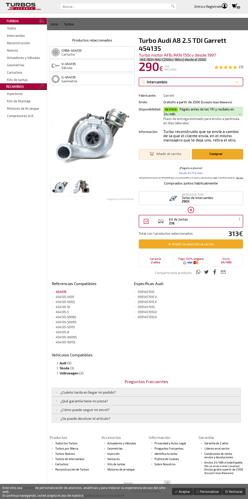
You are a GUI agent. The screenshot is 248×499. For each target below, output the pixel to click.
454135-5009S (66, 322)
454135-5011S (65, 327)
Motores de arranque (121, 469)
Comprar (217, 154)
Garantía (206, 437)
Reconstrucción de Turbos (72, 469)
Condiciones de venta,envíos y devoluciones (218, 455)
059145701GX (147, 317)
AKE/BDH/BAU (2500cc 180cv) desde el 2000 (173, 59)
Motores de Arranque (23, 108)
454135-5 (62, 312)
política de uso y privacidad (104, 495)
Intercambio (16, 35)
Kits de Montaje (18, 101)
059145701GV (147, 312)
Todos (11, 28)
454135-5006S (66, 317)
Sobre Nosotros (165, 464)
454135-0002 (65, 302)
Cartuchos (14, 72)
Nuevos (12, 50)
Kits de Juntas (17, 80)
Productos (58, 437)
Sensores (113, 459)
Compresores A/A (20, 116)
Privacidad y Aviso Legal (170, 443)
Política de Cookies (166, 459)
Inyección (113, 453)
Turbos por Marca (66, 448)
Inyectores (15, 94)
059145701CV (147, 297)
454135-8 (62, 332)
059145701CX (147, 302)
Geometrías (15, 65)
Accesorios (111, 437)
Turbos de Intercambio (69, 459)
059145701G (146, 307)
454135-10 (63, 307)
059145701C (146, 292)
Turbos (69, 24)
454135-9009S (66, 337)
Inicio (54, 24)
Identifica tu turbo (165, 453)
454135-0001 (65, 297)
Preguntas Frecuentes (168, 448)
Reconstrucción (18, 43)
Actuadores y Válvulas (23, 57)
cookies (28, 488)
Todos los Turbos (66, 443)
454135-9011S (65, 342)
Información (159, 437)
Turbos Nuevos (65, 453)
